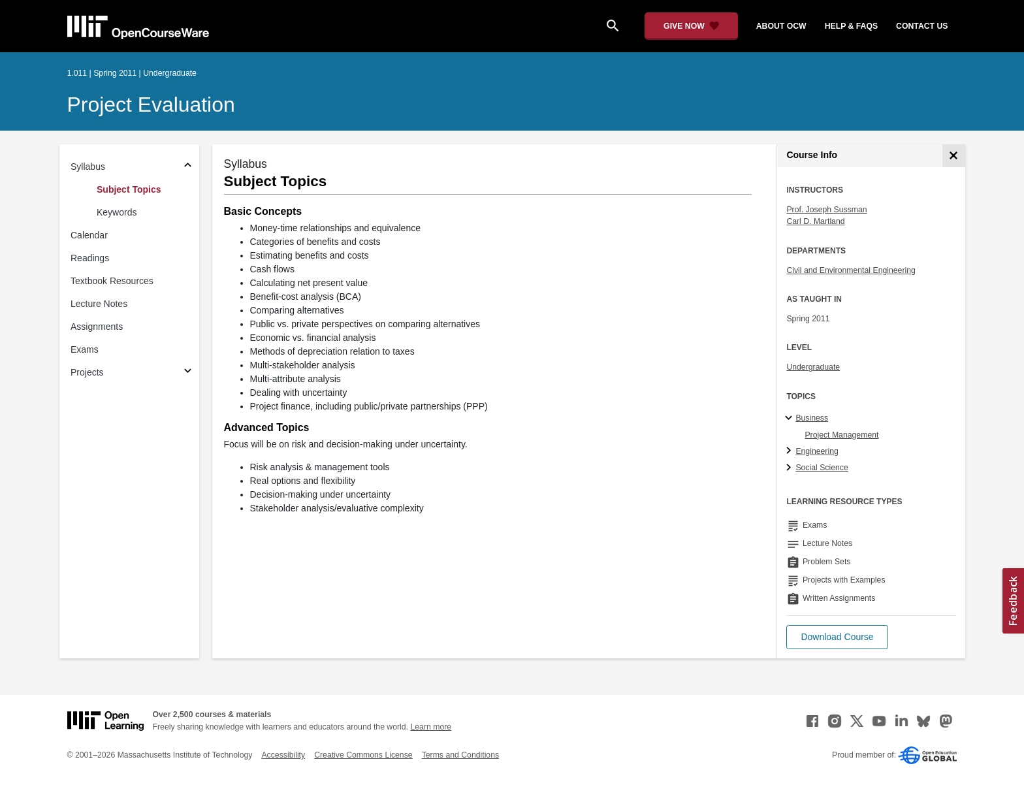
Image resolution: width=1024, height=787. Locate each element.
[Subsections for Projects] (188, 372)
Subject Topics (129, 189)
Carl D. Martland (815, 221)
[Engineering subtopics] (790, 451)
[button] (837, 637)
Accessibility (283, 755)
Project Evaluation (151, 104)
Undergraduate (813, 367)
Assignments (97, 326)
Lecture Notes (99, 303)
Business (811, 418)
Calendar (89, 235)
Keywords (116, 212)
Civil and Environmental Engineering (850, 270)
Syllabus (88, 166)
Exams (85, 349)
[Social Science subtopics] (790, 468)
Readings (90, 258)
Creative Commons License (363, 755)
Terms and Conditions (460, 755)
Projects (87, 372)
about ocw (781, 26)
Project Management (841, 435)
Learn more (430, 726)
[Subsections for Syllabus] (188, 167)
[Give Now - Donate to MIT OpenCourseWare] (691, 26)
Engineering (816, 451)
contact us (922, 26)
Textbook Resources (112, 281)
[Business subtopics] (790, 418)
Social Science (821, 467)
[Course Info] (953, 155)
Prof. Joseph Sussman (826, 209)
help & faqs (851, 26)
